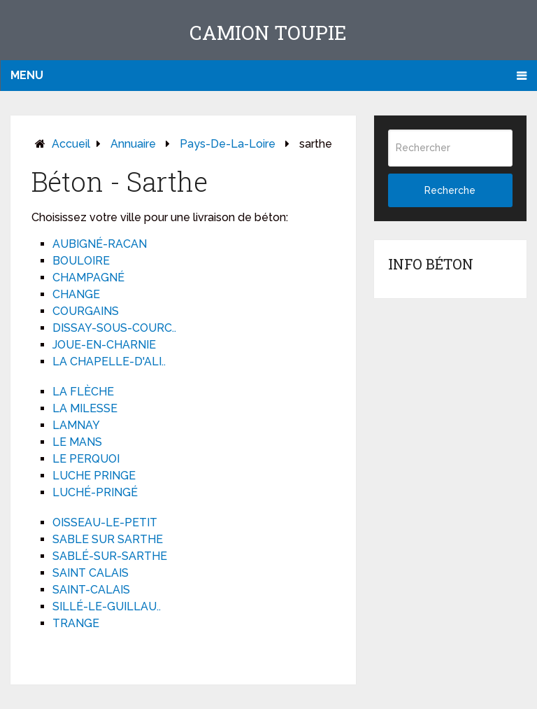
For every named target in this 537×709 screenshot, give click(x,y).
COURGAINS (85, 311)
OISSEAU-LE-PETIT (104, 522)
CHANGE (76, 294)
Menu (26, 75)
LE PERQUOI (86, 458)
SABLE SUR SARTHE (107, 539)
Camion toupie (268, 32)
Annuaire (133, 143)
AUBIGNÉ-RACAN (99, 244)
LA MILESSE (84, 408)
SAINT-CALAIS (91, 589)
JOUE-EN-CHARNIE (104, 344)
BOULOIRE (81, 260)
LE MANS (77, 442)
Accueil (71, 143)
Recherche (449, 190)
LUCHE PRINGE (94, 475)
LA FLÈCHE (83, 391)
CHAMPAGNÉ (88, 277)
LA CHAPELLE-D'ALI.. (109, 361)
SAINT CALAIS (90, 573)
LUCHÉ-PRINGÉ (95, 492)
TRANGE (75, 623)
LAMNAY (76, 425)
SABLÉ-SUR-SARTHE (109, 556)
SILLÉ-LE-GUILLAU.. (106, 606)
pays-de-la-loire (227, 143)
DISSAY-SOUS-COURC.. (114, 328)
